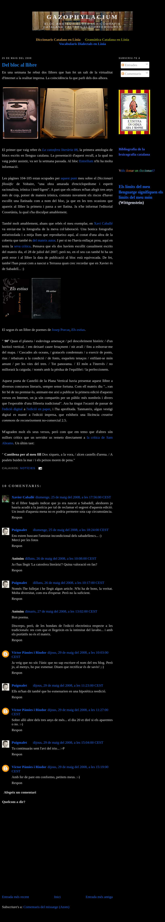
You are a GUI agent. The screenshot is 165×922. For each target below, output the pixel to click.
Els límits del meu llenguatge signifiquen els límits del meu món (141, 192)
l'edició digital (12, 409)
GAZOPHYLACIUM (83, 17)
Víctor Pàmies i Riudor (29, 652)
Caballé (107, 223)
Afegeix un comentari (20, 792)
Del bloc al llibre (19, 65)
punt (74, 178)
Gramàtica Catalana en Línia (107, 40)
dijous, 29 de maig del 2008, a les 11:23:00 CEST (68, 685)
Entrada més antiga (99, 897)
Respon (17, 517)
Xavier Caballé (23, 497)
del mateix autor (44, 240)
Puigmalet (19, 530)
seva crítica (22, 246)
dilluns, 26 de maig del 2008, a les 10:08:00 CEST (60, 558)
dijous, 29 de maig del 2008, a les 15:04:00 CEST (68, 742)
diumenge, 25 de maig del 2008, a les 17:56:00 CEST (73, 497)
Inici (57, 897)
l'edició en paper (38, 409)
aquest (66, 178)
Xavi (97, 223)
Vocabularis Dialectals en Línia (82, 44)
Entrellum (86, 161)
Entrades (129, 65)
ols (131, 170)
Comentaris (131, 74)
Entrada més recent (15, 897)
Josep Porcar (60, 330)
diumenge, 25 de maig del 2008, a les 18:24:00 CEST (70, 530)
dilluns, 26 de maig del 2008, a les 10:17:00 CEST (68, 583)
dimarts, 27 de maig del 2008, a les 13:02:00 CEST (61, 611)
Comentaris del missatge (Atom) (46, 907)
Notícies (27, 468)
